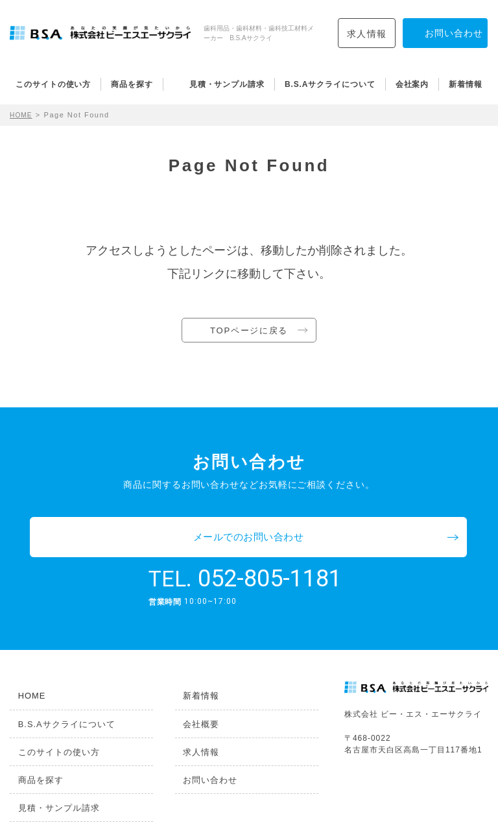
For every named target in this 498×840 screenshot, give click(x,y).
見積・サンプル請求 (227, 84)
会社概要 (192, 690)
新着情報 (465, 84)
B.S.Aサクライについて (330, 84)
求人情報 (367, 34)
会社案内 (412, 84)
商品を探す (132, 84)
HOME (22, 115)
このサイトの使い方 (53, 84)
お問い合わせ (200, 745)
